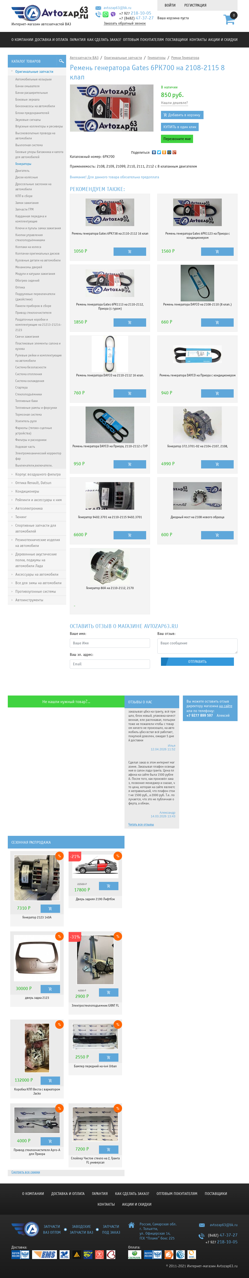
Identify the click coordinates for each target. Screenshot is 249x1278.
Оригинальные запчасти (123, 58)
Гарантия (78, 40)
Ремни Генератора (185, 58)
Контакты (198, 40)
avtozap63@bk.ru (117, 8)
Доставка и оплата (51, 40)
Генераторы (157, 58)
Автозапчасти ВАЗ (84, 58)
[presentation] (107, 682)
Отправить (197, 661)
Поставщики (176, 40)
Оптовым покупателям (143, 40)
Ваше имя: (78, 633)
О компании (22, 40)
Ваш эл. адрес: (81, 654)
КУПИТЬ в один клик (179, 127)
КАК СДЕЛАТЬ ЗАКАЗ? (104, 40)
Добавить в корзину (184, 115)
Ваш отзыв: (166, 633)
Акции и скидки (223, 40)
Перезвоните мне (177, 139)
